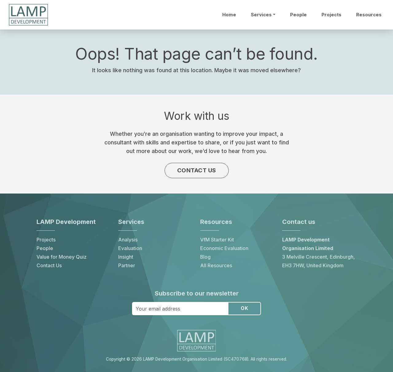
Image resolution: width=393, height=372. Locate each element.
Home (229, 15)
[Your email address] (180, 308)
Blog (205, 257)
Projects (331, 15)
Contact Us (49, 265)
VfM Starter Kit (217, 239)
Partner (126, 265)
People (298, 15)
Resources (369, 15)
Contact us (196, 170)
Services (261, 15)
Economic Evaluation (224, 248)
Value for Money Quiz (62, 257)
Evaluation (130, 248)
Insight (125, 257)
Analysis (128, 239)
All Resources (216, 265)
